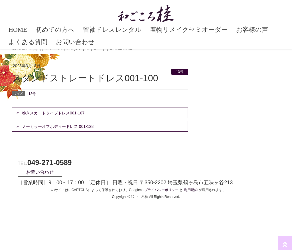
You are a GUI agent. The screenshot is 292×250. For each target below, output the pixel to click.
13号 (179, 72)
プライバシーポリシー (161, 190)
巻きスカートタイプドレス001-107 (53, 113)
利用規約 (191, 190)
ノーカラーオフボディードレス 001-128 (58, 126)
